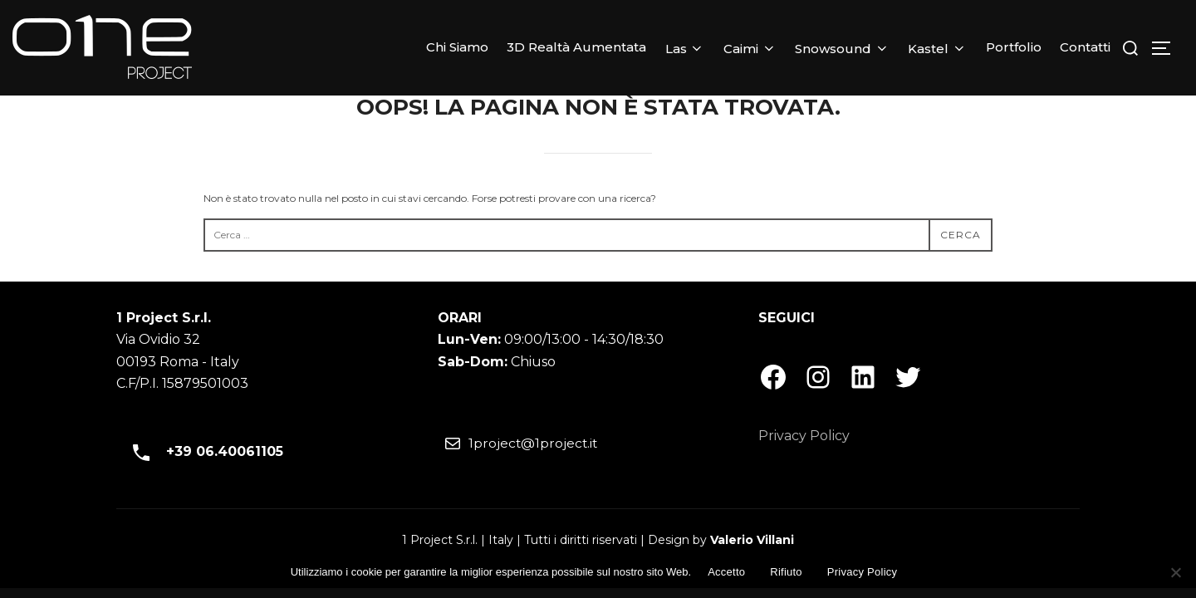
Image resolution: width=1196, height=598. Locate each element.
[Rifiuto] (1175, 572)
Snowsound (842, 48)
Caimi (750, 48)
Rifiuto (786, 572)
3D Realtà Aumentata (576, 47)
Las (685, 48)
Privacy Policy (804, 436)
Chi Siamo (457, 47)
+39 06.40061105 (201, 452)
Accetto (726, 572)
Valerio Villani (752, 539)
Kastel (937, 48)
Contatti (1085, 47)
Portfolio (1014, 47)
